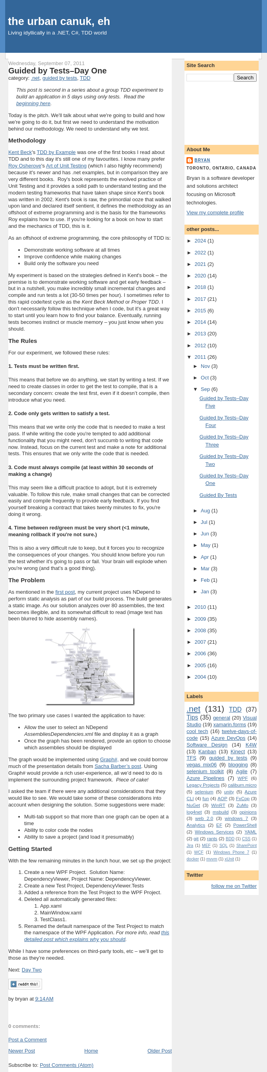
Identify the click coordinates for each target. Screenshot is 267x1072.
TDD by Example (56, 152)
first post (65, 592)
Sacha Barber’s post (117, 766)
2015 (200, 311)
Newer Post (21, 1051)
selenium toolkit (205, 771)
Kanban (207, 751)
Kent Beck (20, 152)
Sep (206, 389)
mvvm (211, 859)
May (206, 545)
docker (192, 859)
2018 (200, 287)
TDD (85, 78)
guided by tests (59, 78)
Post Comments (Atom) (66, 1065)
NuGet (193, 805)
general (221, 718)
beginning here (33, 103)
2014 (200, 322)
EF (219, 825)
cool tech (197, 731)
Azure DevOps (228, 738)
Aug (206, 511)
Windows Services (214, 831)
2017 (200, 299)
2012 (200, 345)
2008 (200, 630)
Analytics (195, 825)
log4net (194, 811)
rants (212, 838)
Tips (192, 717)
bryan (202, 160)
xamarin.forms (229, 724)
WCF (199, 852)
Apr (205, 557)
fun (205, 798)
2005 (200, 665)
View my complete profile (215, 213)
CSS (246, 839)
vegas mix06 (201, 765)
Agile (242, 771)
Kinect (238, 751)
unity (229, 791)
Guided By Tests (218, 495)
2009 (200, 619)
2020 (200, 276)
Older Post (160, 1051)
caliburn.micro (242, 784)
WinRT (218, 805)
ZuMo (242, 805)
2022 (200, 253)
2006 (200, 653)
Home (91, 1051)
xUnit (229, 859)
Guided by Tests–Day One (57, 70)
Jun (206, 534)
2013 (200, 334)
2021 (200, 264)
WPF (243, 778)
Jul (205, 522)
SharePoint (246, 845)
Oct (205, 378)
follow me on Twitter (234, 886)
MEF (206, 845)
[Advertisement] (221, 112)
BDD (230, 839)
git (196, 838)
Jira (189, 845)
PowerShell (245, 825)
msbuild (221, 811)
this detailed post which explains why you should (96, 936)
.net (35, 78)
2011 (200, 357)
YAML (250, 831)
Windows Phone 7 (231, 852)
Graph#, (109, 759)
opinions (248, 811)
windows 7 (236, 818)
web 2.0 (204, 818)
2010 (200, 607)
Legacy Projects (202, 784)
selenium (204, 791)
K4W (251, 745)
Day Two (32, 970)
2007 (200, 642)
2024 (200, 241)
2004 (200, 677)
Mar (206, 569)
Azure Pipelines (205, 778)
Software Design (206, 745)
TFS (191, 758)
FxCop (243, 798)
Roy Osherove (24, 166)
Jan (206, 592)
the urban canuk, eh (59, 21)
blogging (238, 765)
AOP (222, 798)
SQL (223, 845)
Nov (206, 366)
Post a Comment (27, 1040)
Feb (206, 580)
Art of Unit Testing (66, 166)
